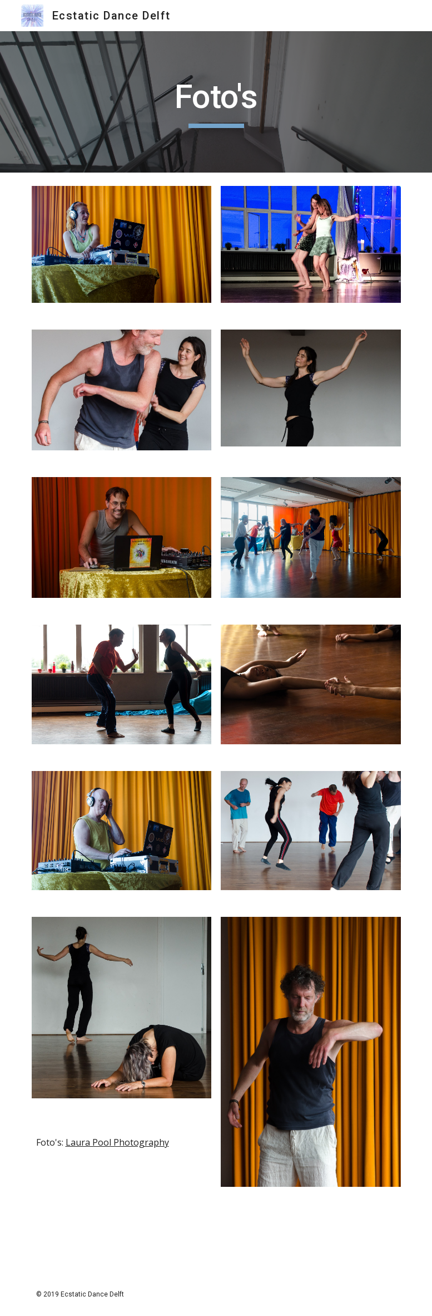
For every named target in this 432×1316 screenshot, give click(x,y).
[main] (216, 101)
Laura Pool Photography (117, 1142)
